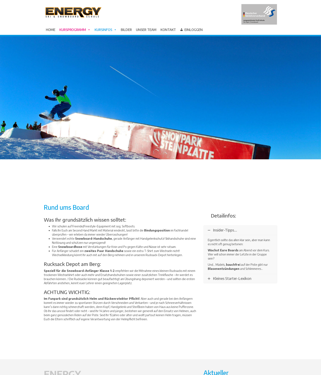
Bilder (126, 30)
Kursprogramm (74, 30)
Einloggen (193, 30)
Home (50, 30)
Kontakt (168, 30)
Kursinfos (106, 30)
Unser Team (146, 30)
